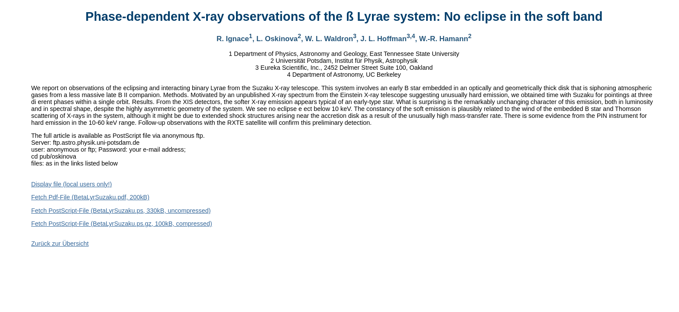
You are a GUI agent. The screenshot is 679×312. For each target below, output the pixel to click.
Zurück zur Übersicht (60, 243)
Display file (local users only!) (71, 184)
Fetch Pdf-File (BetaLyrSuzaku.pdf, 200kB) (90, 197)
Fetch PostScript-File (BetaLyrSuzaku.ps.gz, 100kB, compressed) (121, 223)
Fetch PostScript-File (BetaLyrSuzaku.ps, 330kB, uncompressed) (121, 210)
